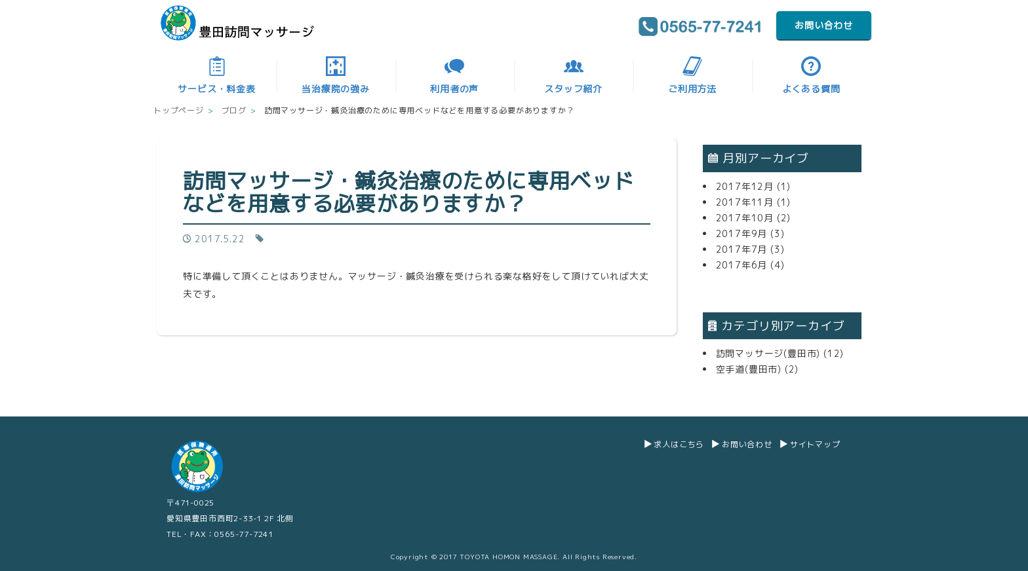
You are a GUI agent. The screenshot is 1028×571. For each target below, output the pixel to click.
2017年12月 (745, 186)
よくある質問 (811, 75)
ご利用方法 (692, 75)
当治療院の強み (336, 75)
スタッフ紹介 (573, 75)
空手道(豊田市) (748, 369)
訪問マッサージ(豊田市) (768, 353)
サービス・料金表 (216, 75)
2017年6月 (742, 265)
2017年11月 (745, 202)
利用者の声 (454, 75)
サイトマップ (815, 444)
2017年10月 (745, 218)
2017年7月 (742, 249)
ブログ (234, 110)
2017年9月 (742, 233)
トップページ (178, 110)
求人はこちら (679, 444)
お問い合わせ (824, 25)
